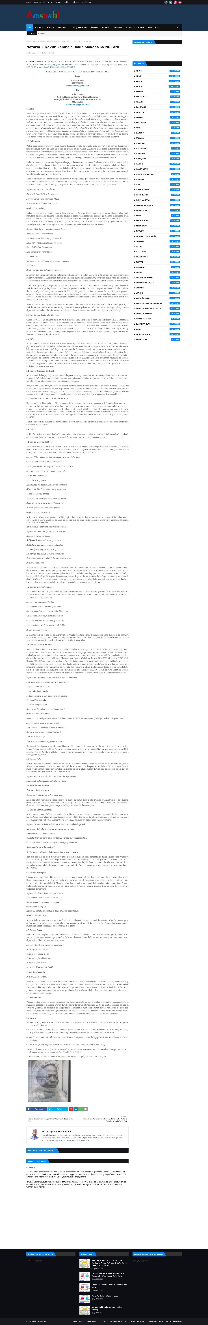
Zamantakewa (158, 324)
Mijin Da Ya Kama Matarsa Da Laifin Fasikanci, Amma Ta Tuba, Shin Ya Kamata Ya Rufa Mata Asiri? (110, 1263)
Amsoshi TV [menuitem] (153, 27)
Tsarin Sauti (158, 257)
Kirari (158, 215)
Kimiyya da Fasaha (158, 205)
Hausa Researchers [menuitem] (135, 27)
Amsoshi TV (158, 96)
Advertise (76, 2)
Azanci (158, 102)
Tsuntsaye (158, 267)
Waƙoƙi (158, 293)
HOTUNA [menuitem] (106, 27)
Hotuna (158, 179)
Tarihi (158, 246)
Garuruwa (158, 148)
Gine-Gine (158, 153)
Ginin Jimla (158, 158)
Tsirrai (158, 262)
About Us (37, 2)
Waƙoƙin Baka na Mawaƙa (42, 41)
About (81, 1321)
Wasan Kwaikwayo (158, 282)
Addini (158, 81)
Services (59, 2)
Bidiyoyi (158, 112)
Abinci (158, 71)
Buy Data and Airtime (174, 1321)
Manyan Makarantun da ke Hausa (122, 1321)
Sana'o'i (158, 241)
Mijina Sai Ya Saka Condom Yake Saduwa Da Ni (109, 1285)
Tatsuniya (158, 251)
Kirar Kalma (158, 210)
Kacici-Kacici (158, 195)
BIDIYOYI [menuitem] (94, 27)
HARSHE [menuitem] (61, 27)
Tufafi (158, 272)
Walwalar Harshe (158, 277)
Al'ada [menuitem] (38, 27)
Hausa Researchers (158, 174)
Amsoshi (43, 1321)
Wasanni (158, 288)
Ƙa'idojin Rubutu (158, 334)
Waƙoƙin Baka (158, 298)
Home (28, 2)
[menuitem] (29, 27)
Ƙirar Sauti (158, 339)
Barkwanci (158, 107)
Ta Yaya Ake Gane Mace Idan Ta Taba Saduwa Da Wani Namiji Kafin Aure (108, 1274)
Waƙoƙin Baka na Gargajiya (158, 303)
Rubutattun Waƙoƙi (158, 236)
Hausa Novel (158, 169)
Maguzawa (158, 226)
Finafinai (158, 143)
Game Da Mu (48, 2)
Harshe (158, 164)
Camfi (158, 127)
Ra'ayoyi (158, 231)
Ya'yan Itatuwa (158, 319)
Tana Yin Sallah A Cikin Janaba (105, 1296)
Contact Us (86, 2)
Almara (158, 91)
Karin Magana (158, 200)
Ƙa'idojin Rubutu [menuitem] (78, 27)
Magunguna (158, 220)
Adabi (158, 76)
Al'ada (158, 86)
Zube (158, 329)
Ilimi (158, 184)
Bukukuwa (158, 122)
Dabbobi (158, 133)
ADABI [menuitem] (49, 27)
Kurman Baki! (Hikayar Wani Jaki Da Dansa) (107, 1308)
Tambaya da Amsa (156, 1321)
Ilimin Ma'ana (158, 189)
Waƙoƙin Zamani (158, 313)
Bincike (158, 117)
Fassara (158, 138)
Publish (67, 2)
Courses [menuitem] (118, 27)
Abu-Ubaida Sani (34, 53)
